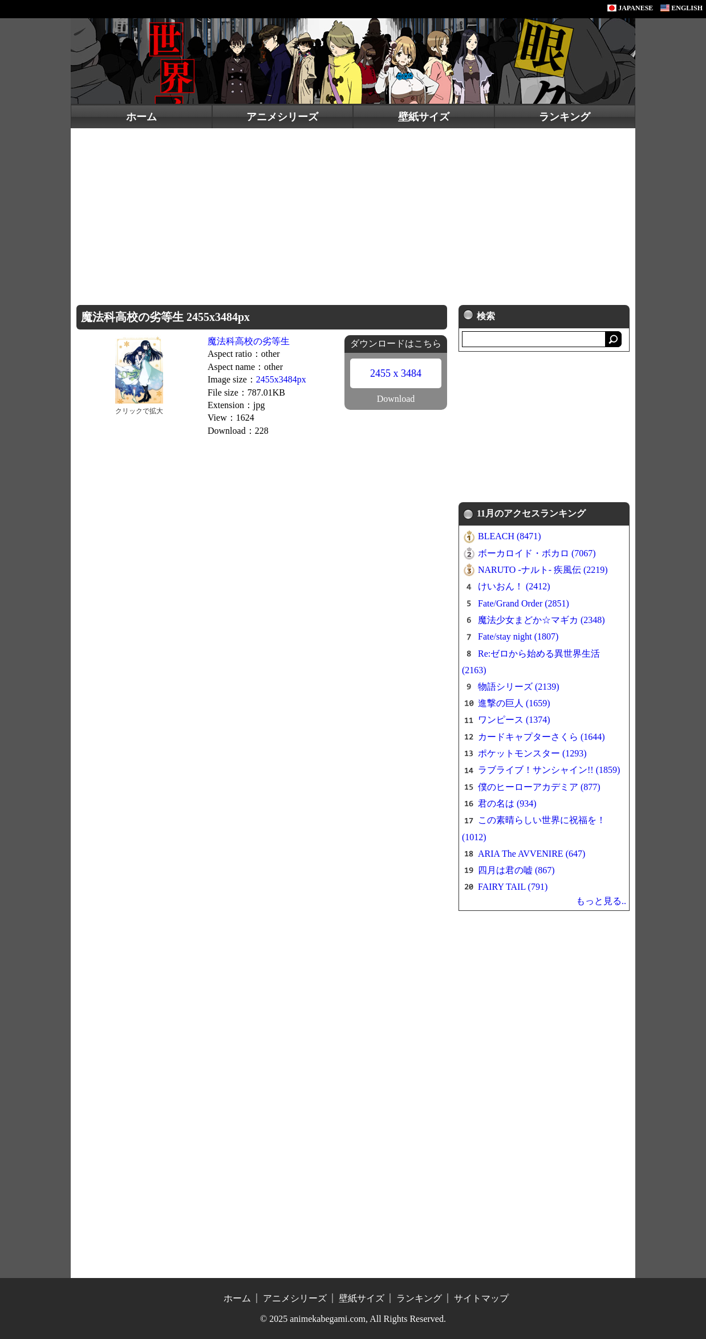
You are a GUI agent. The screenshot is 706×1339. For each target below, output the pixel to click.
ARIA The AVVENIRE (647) (531, 853)
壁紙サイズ (423, 117)
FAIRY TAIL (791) (512, 887)
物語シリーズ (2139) (518, 686)
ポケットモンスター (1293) (532, 753)
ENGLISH (681, 8)
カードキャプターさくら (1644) (541, 737)
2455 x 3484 (395, 373)
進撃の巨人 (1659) (514, 703)
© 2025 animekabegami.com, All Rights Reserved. (353, 1319)
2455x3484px (281, 379)
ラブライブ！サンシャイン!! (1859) (549, 770)
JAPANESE (630, 8)
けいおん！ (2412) (514, 586)
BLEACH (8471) (509, 536)
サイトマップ (481, 1298)
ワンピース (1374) (514, 720)
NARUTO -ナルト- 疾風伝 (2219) (543, 570)
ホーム (141, 117)
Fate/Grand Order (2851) (523, 603)
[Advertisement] (353, 214)
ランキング (564, 117)
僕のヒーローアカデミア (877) (539, 787)
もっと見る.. (601, 901)
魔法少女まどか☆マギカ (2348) (541, 620)
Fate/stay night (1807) (518, 636)
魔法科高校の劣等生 (249, 341)
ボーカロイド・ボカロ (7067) (537, 553)
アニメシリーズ (282, 117)
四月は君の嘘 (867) (516, 870)
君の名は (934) (507, 803)
